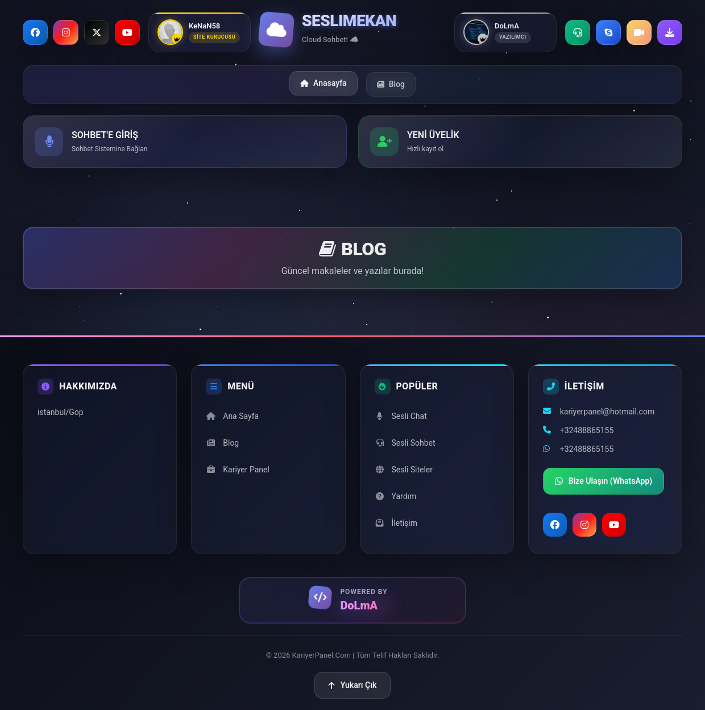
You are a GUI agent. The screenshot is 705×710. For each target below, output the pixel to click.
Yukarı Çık (353, 685)
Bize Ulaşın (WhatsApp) (604, 481)
